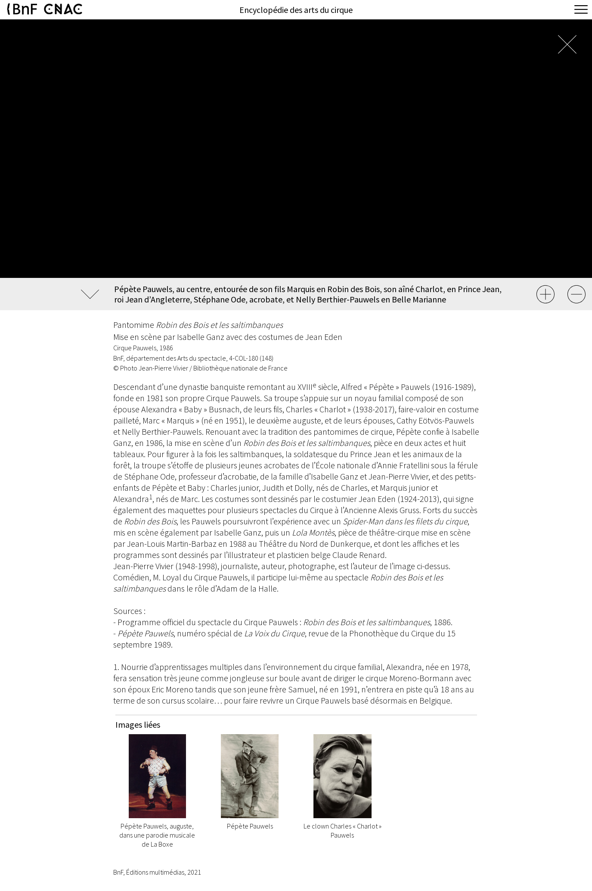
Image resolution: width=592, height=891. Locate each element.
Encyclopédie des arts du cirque (296, 9)
